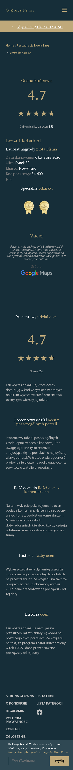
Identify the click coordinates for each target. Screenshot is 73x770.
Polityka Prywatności (17, 720)
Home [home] (10, 45)
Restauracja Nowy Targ (33, 45)
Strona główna (20, 696)
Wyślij (59, 761)
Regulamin (15, 711)
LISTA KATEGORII (50, 704)
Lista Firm (45, 696)
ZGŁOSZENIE (16, 737)
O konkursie (16, 704)
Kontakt (13, 729)
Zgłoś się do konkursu (37, 26)
